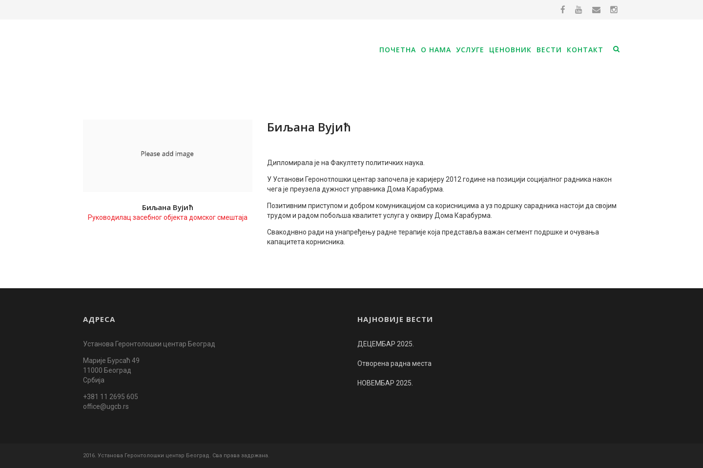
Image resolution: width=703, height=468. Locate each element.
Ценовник (510, 49)
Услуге (470, 49)
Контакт (585, 49)
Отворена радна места (394, 363)
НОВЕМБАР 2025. (385, 383)
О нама (436, 49)
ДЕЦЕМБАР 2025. (385, 344)
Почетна (397, 49)
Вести (549, 49)
